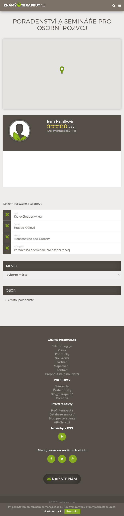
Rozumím (72, 511)
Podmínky (62, 354)
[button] (62, 70)
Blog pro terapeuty (62, 418)
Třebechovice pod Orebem (32, 237)
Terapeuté (62, 386)
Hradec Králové (24, 225)
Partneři (62, 362)
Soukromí (62, 358)
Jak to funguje (62, 346)
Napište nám (62, 479)
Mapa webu (62, 366)
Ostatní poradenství (21, 300)
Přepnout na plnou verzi (62, 374)
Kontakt (62, 370)
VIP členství (62, 422)
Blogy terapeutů (62, 394)
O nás (62, 350)
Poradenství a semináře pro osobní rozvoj (42, 248)
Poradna (62, 398)
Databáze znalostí (62, 414)
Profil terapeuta (62, 410)
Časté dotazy (62, 390)
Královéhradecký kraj (28, 214)
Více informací (52, 511)
